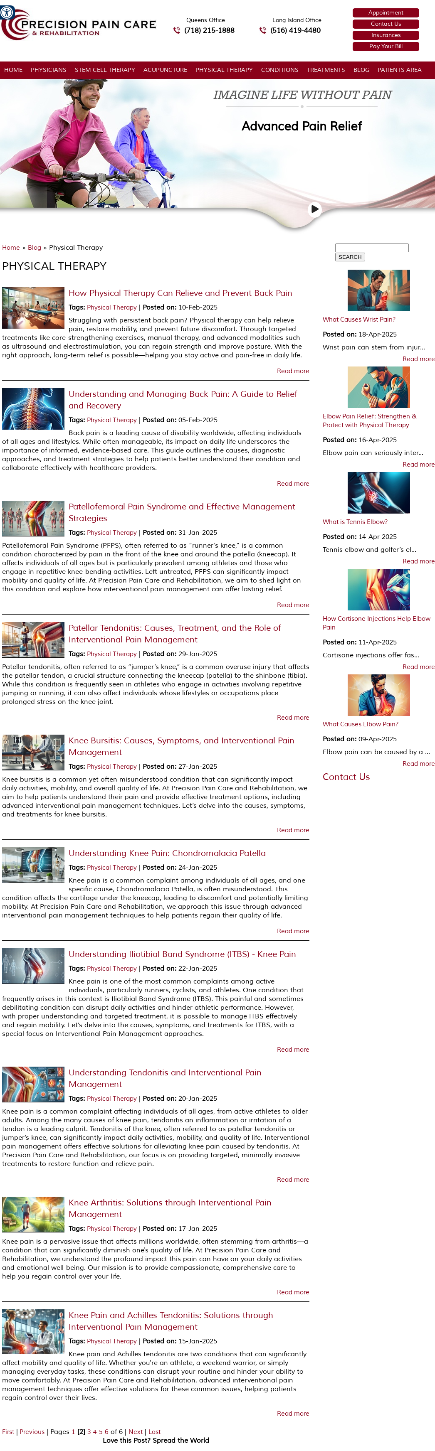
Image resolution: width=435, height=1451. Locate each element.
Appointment (385, 12)
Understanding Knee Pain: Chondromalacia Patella (167, 853)
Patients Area (400, 70)
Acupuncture (165, 70)
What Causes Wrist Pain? (359, 320)
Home (13, 70)
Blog (361, 70)
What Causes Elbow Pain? (361, 724)
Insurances (386, 35)
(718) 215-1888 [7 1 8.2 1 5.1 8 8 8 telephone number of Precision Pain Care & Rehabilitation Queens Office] (209, 30)
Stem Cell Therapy (105, 70)
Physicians (49, 70)
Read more (293, 371)
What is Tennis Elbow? (355, 522)
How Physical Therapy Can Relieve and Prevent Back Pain (180, 293)
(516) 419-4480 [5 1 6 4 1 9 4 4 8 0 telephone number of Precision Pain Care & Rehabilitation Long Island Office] (295, 30)
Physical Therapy (224, 70)
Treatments (326, 70)
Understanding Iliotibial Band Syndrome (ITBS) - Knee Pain (182, 954)
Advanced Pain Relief (302, 126)
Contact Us (386, 23)
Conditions (280, 70)
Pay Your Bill (386, 46)
